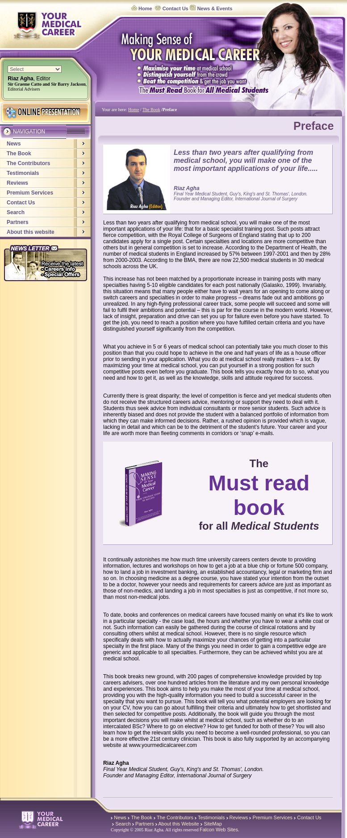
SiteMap (213, 823)
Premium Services (30, 193)
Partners (18, 222)
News (14, 144)
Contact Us (175, 8)
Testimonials (23, 173)
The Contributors (28, 163)
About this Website (178, 823)
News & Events (214, 8)
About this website (30, 232)
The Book (19, 153)
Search (16, 212)
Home (145, 8)
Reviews (17, 183)
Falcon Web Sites (219, 829)
